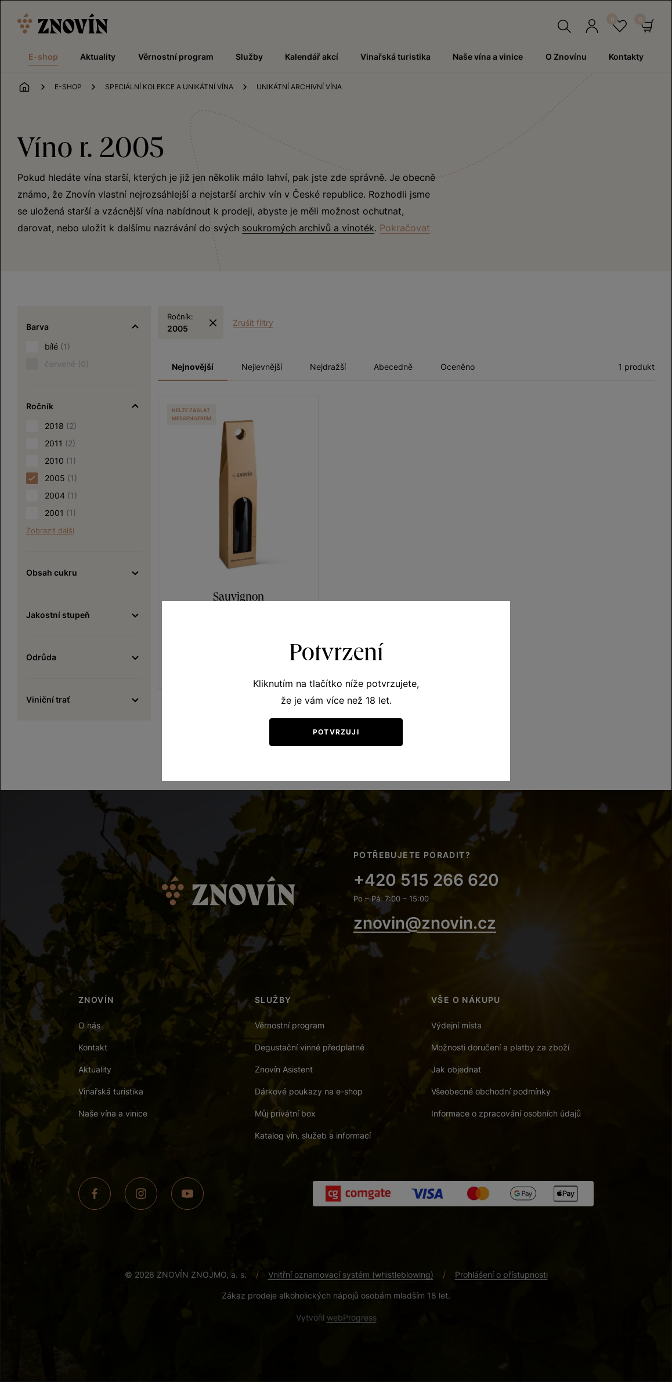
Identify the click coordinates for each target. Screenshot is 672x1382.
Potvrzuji (336, 732)
